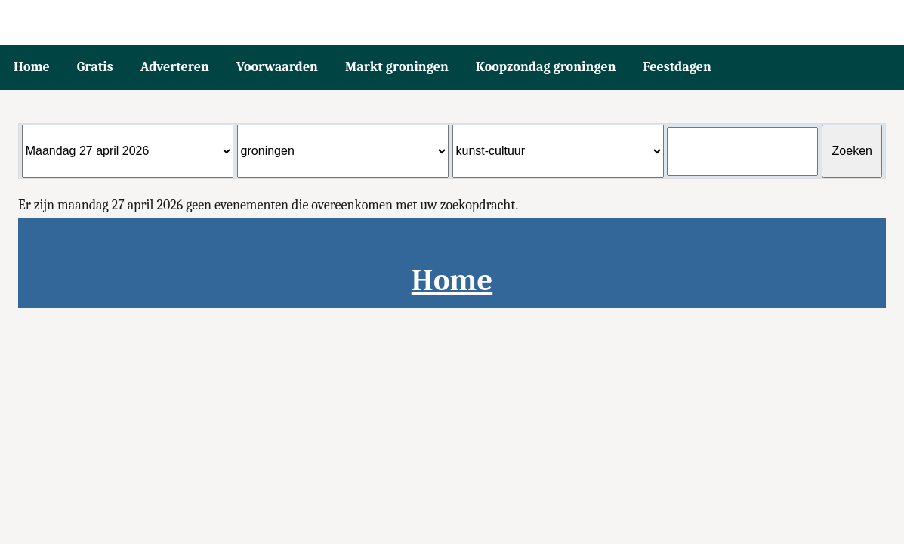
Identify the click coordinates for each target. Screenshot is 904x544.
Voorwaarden (277, 67)
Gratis (95, 67)
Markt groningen (397, 67)
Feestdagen (677, 67)
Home (32, 67)
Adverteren (174, 67)
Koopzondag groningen (546, 67)
